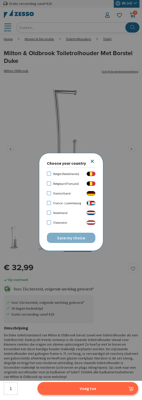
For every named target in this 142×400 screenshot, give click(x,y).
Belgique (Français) (66, 184)
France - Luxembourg (67, 203)
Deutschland (61, 193)
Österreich (60, 223)
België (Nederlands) (66, 174)
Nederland (60, 213)
